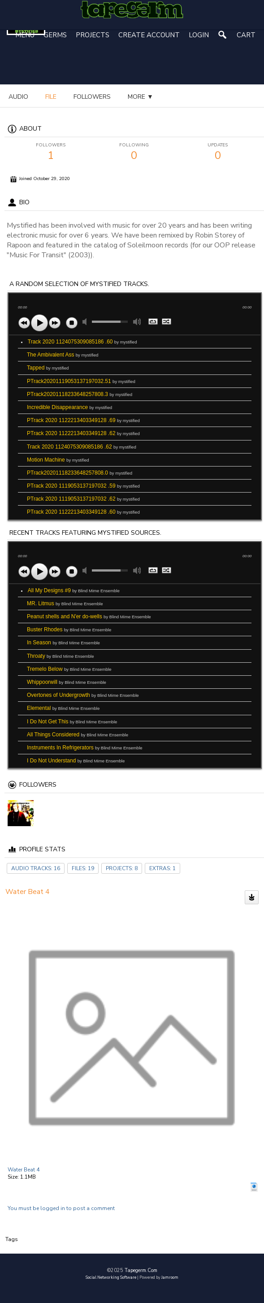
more (58, 96)
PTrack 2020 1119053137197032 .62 (83, 499)
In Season (63, 642)
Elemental (63, 708)
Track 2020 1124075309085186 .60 (82, 342)
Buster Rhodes (69, 629)
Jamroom (169, 1277)
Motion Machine (58, 460)
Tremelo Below (69, 669)
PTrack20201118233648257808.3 (79, 394)
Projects (92, 35)
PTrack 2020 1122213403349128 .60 (83, 512)
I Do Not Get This (72, 721)
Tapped (48, 368)
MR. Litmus (65, 603)
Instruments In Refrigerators (85, 747)
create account (149, 35)
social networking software (111, 1277)
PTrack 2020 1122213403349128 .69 (83, 420)
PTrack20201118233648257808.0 (79, 473)
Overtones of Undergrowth (83, 695)
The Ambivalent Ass (62, 355)
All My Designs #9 (74, 590)
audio (18, 96)
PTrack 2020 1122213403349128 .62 (83, 433)
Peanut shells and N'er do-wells (89, 616)
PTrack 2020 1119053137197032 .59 (83, 486)
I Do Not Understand (76, 760)
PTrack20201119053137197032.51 (81, 381)
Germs (55, 35)
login (199, 35)
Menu (25, 35)
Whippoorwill (66, 682)
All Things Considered (77, 734)
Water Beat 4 (23, 1169)
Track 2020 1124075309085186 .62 (81, 447)
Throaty (60, 656)
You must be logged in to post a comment (61, 1208)
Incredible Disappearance (69, 407)
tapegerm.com (141, 1270)
